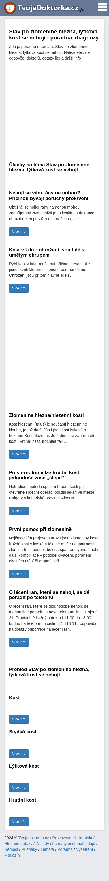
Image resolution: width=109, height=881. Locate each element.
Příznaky (29, 849)
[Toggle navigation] (101, 5)
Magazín (12, 855)
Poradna (65, 849)
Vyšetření (84, 849)
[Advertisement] (54, 112)
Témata (47, 849)
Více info (19, 232)
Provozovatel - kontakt (72, 838)
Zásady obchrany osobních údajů (65, 843)
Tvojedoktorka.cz (33, 838)
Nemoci (11, 849)
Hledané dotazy (18, 843)
